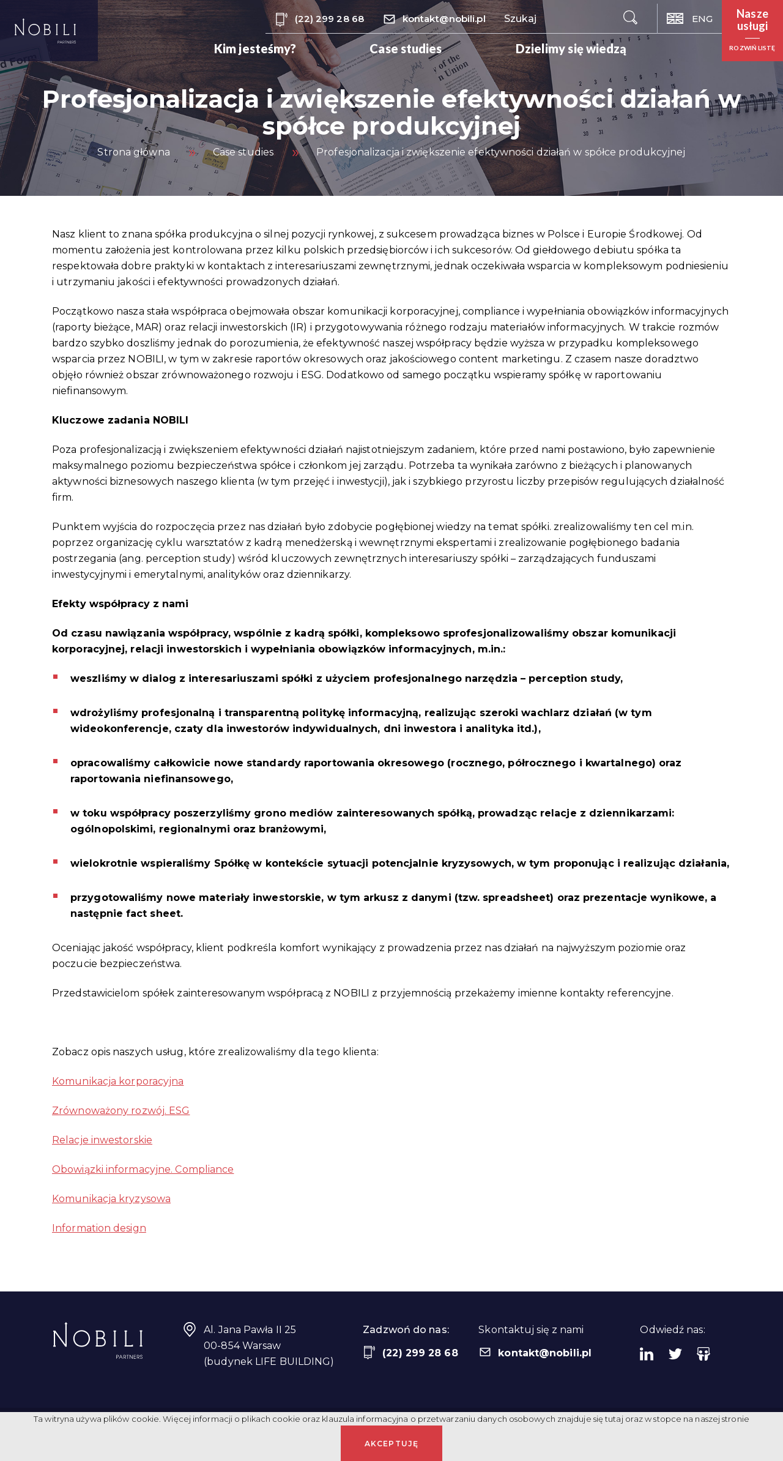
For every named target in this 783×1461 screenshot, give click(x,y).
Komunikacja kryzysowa (111, 1199)
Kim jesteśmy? (255, 48)
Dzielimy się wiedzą (571, 48)
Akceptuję (392, 1443)
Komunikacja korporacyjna (118, 1081)
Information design (99, 1228)
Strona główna (133, 152)
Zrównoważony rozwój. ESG (121, 1110)
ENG (690, 18)
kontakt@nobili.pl (434, 20)
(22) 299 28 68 (319, 20)
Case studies (405, 48)
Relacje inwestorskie (102, 1140)
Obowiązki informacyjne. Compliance (143, 1169)
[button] (752, 30)
